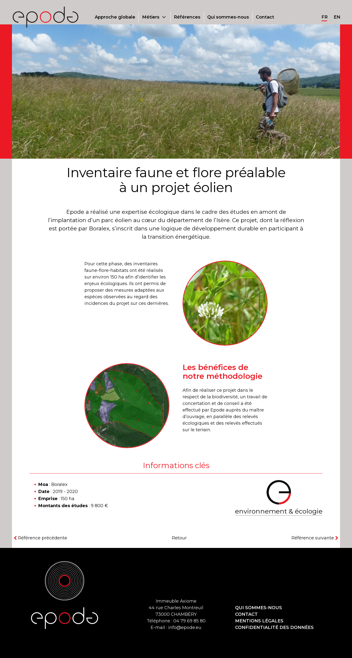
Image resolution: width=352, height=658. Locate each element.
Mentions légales (259, 621)
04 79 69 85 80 (189, 621)
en (337, 17)
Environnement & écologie (278, 511)
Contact (265, 17)
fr (324, 17)
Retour (179, 538)
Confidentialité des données (274, 627)
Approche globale (115, 17)
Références (187, 17)
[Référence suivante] (315, 538)
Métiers (150, 17)
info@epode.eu (184, 627)
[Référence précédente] (39, 538)
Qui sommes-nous (228, 17)
